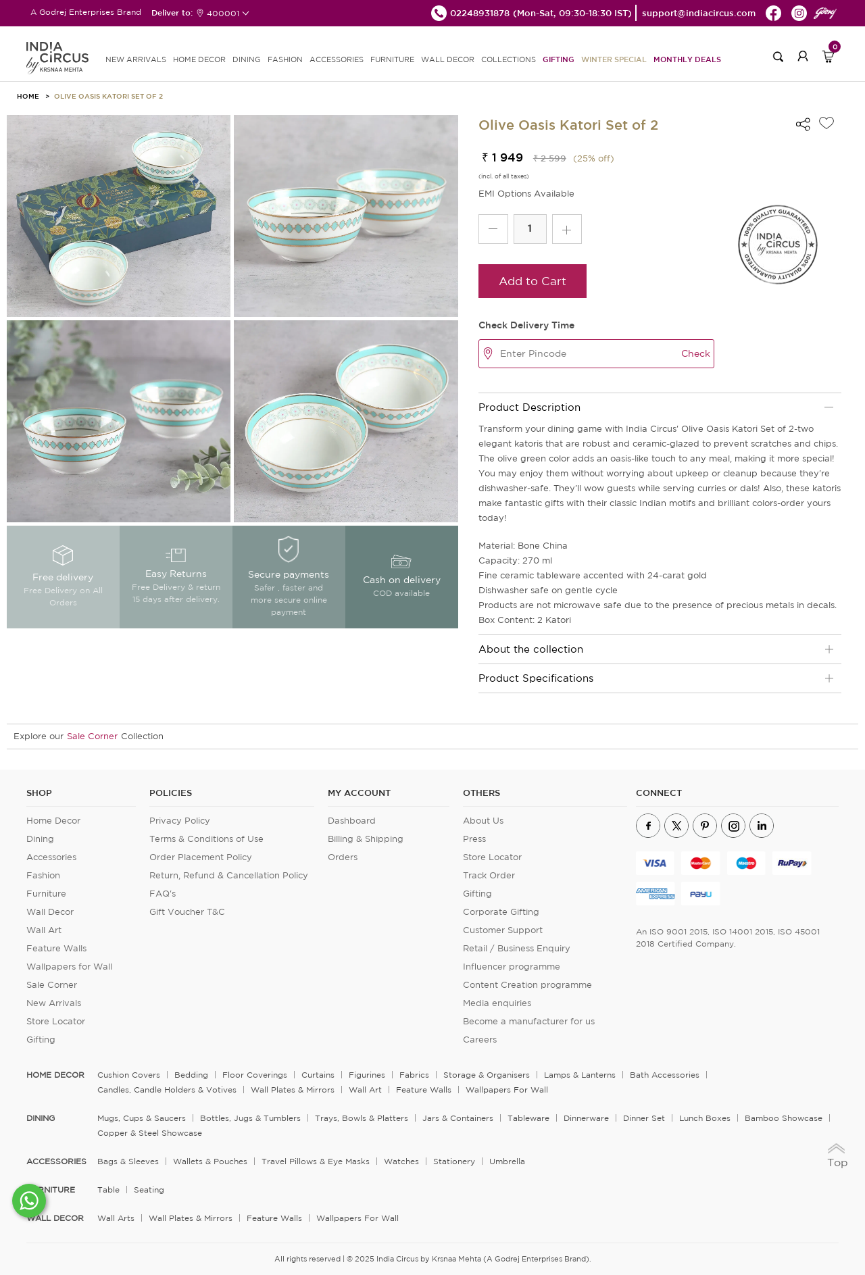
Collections (508, 59)
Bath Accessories (664, 1074)
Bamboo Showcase (783, 1118)
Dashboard (352, 821)
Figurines (367, 1074)
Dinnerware (586, 1118)
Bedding (191, 1074)
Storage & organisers (486, 1074)
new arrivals (135, 59)
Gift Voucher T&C (187, 912)
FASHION (285, 59)
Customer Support (503, 930)
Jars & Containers (457, 1118)
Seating (149, 1189)
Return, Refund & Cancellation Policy (228, 875)
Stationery (454, 1161)
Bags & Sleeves (128, 1161)
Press (474, 839)
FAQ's (162, 894)
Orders (342, 857)
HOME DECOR (199, 59)
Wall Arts (115, 1218)
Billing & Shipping (365, 839)
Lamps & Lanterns (580, 1074)
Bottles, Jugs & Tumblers (250, 1118)
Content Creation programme (527, 985)
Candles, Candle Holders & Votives (167, 1089)
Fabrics (414, 1074)
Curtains (318, 1074)
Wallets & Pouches (210, 1161)
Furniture (46, 894)
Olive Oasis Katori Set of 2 (108, 96)
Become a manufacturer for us (529, 1021)
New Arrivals (53, 1003)
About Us (483, 821)
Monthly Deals (687, 59)
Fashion (43, 875)
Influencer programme (511, 966)
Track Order (489, 875)
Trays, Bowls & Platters (361, 1118)
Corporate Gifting (501, 912)
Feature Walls (56, 948)
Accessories (51, 857)
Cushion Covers (128, 1074)
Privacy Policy (179, 821)
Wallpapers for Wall (69, 966)
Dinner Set (644, 1118)
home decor (55, 1075)
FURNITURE (392, 59)
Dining (40, 839)
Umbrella (507, 1161)
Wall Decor (50, 912)
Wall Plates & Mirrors (293, 1089)
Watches (401, 1161)
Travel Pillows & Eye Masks (316, 1161)
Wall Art (43, 930)
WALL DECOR (447, 59)
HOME (28, 96)
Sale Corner (92, 736)
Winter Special (614, 59)
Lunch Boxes (705, 1118)
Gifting (558, 59)
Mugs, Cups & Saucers (141, 1118)
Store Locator (55, 1021)
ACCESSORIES (337, 59)
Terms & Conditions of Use (206, 839)
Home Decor (53, 821)
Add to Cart (532, 280)
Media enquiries (497, 1003)
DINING (246, 59)
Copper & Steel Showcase (149, 1132)
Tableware (528, 1118)
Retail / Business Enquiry (516, 948)
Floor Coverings (254, 1074)
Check (695, 353)
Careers (480, 1039)
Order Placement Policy (200, 857)
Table (108, 1189)
